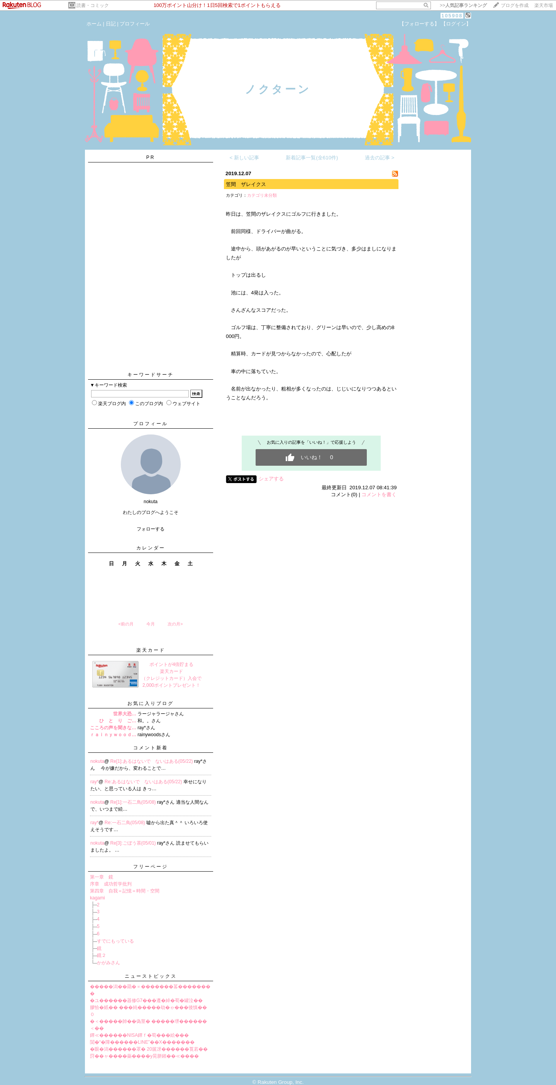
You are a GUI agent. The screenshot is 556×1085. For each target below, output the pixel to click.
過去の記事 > (380, 158)
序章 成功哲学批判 (111, 884)
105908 (452, 16)
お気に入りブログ (150, 703)
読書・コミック (92, 5)
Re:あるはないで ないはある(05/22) (144, 781)
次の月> (175, 624)
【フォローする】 (419, 24)
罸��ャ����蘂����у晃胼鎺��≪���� (144, 1056)
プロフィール (135, 24)
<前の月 (125, 624)
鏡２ (101, 955)
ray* (94, 781)
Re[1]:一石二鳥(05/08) (133, 802)
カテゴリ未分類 (262, 195)
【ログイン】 (456, 24)
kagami (97, 898)
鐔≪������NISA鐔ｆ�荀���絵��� (139, 1035)
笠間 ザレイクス (246, 184)
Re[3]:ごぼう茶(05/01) (133, 843)
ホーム (94, 24)
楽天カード (150, 650)
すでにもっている (115, 941)
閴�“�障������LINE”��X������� (142, 1042)
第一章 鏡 (101, 877)
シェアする (271, 479)
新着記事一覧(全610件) (312, 158)
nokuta (97, 761)
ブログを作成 (515, 5)
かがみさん (108, 962)
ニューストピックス (151, 976)
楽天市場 (543, 5)
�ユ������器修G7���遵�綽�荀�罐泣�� (146, 1000)
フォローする (150, 529)
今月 (150, 624)
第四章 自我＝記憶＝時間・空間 (124, 891)
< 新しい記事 (244, 158)
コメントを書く (379, 494)
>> (463, 5)
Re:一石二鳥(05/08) (125, 822)
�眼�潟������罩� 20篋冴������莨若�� (149, 1049)
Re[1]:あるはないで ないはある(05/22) (152, 761)
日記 (111, 24)
